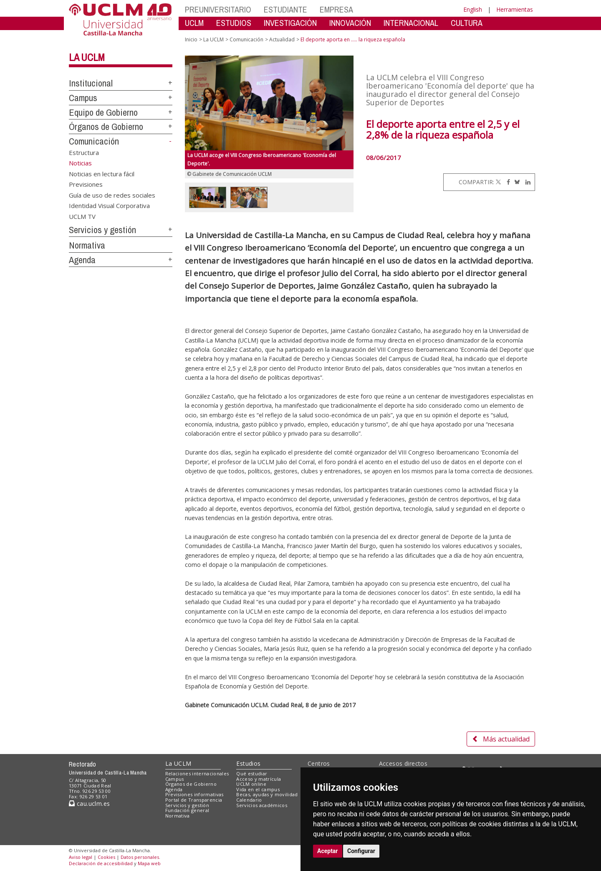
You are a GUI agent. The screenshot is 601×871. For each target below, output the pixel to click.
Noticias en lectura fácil (101, 173)
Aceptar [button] (327, 851)
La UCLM (87, 57)
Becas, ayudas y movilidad (267, 794)
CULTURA (466, 22)
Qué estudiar (251, 773)
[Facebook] (506, 182)
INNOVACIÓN (350, 22)
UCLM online (251, 784)
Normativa (87, 245)
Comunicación (94, 141)
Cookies (106, 857)
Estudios (248, 763)
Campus (83, 97)
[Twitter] (498, 182)
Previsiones (86, 184)
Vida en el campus (258, 789)
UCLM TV (82, 216)
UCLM (194, 22)
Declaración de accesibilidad (101, 863)
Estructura (84, 152)
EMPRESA (336, 9)
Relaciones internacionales (197, 773)
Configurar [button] (361, 851)
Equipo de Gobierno (103, 112)
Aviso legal (80, 857)
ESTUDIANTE (285, 9)
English (472, 9)
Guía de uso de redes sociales (112, 194)
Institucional (91, 83)
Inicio (191, 39)
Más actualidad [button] (501, 739)
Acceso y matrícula (258, 779)
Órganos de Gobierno (106, 126)
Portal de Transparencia (193, 800)
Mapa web (149, 863)
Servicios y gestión (102, 229)
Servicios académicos (261, 805)
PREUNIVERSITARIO (218, 9)
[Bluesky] (516, 182)
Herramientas (514, 9)
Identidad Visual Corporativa (109, 205)
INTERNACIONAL (411, 22)
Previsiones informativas (194, 794)
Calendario (249, 800)
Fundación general (187, 810)
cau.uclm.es (89, 804)
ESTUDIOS (233, 22)
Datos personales (140, 857)
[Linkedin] (525, 182)
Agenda (82, 260)
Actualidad (282, 39)
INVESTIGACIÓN (290, 22)
